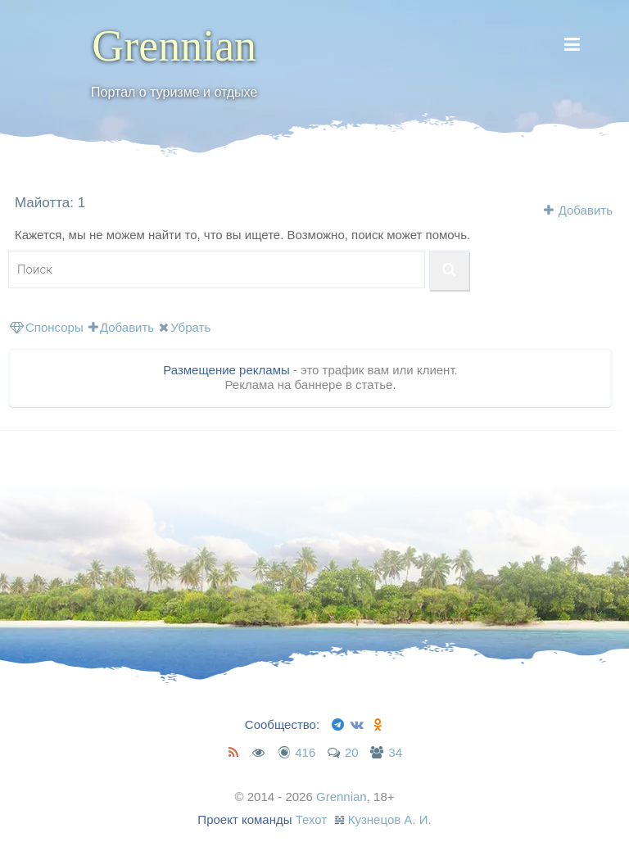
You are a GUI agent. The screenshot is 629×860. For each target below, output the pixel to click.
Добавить (586, 210)
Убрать (184, 327)
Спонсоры (47, 327)
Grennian (174, 45)
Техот (312, 819)
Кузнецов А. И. (390, 819)
